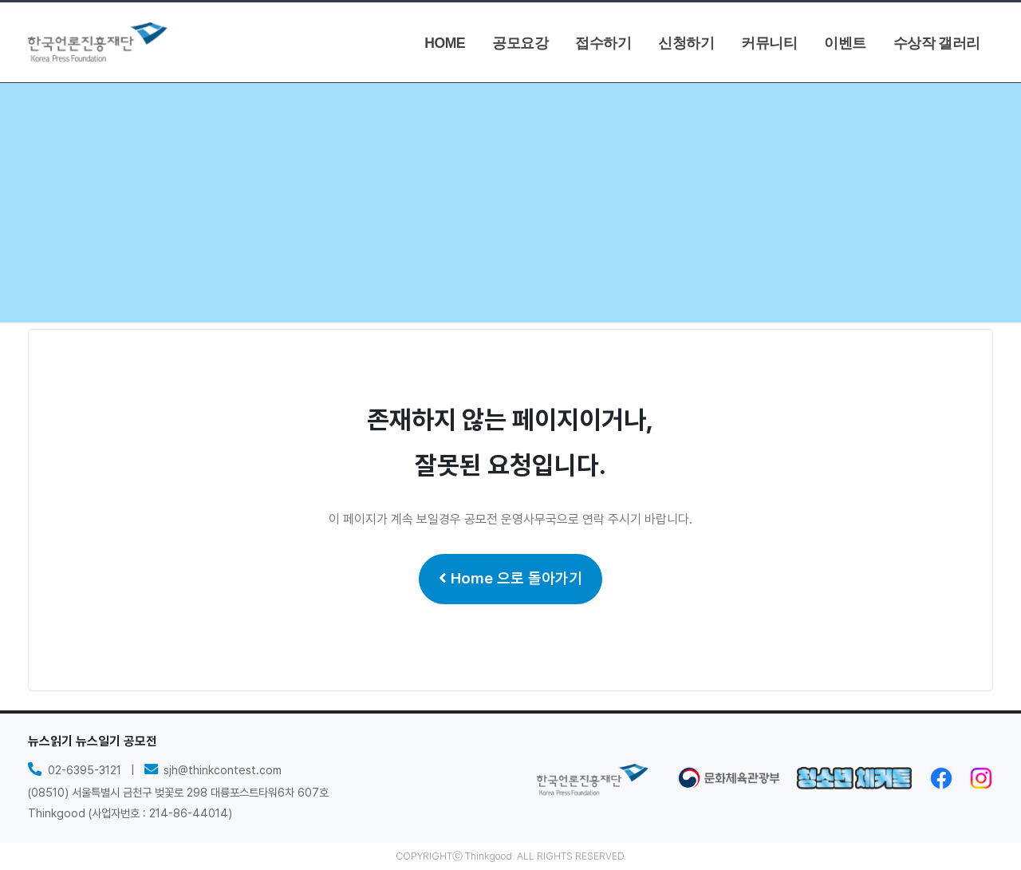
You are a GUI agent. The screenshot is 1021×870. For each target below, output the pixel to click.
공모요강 (520, 43)
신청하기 (686, 43)
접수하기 (603, 43)
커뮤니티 (769, 43)
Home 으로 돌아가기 (510, 578)
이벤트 (845, 43)
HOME (444, 43)
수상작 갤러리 (936, 43)
